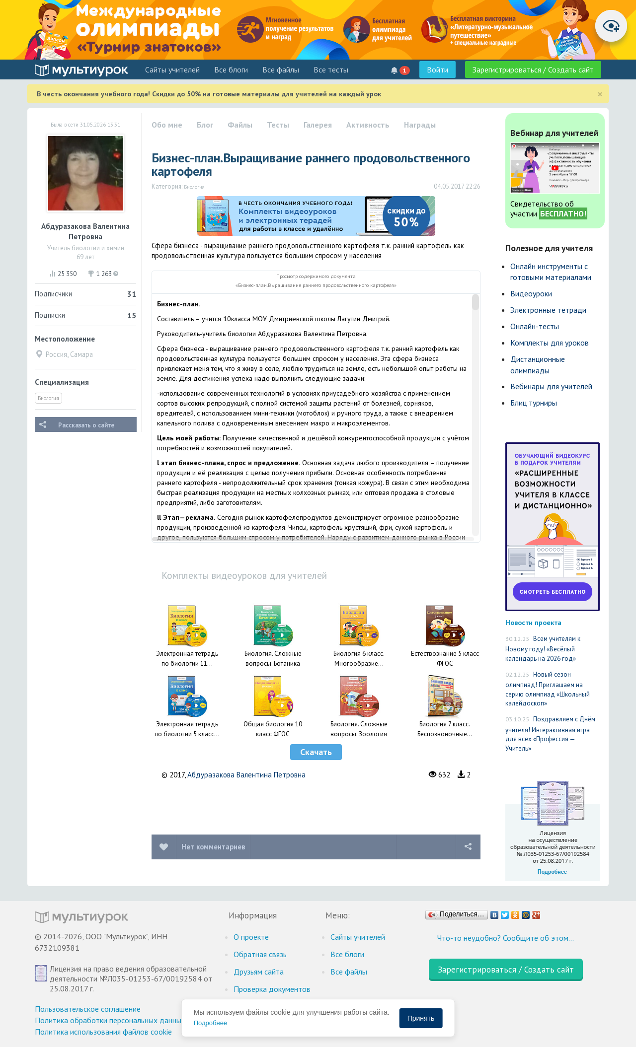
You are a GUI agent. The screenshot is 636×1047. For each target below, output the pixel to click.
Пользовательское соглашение (88, 1009)
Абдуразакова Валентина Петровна (246, 774)
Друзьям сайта (259, 972)
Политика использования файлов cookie (103, 1032)
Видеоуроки (531, 293)
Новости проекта (533, 622)
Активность (368, 125)
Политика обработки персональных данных (110, 1020)
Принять (421, 1018)
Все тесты (331, 69)
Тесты (278, 125)
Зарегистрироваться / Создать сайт (533, 69)
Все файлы (280, 69)
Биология (48, 398)
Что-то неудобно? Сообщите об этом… (505, 938)
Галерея (318, 125)
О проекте (251, 937)
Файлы (240, 125)
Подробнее (210, 1023)
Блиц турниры (533, 403)
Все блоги (231, 69)
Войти (437, 69)
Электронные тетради (548, 310)
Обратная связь (260, 954)
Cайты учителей (172, 69)
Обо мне (167, 125)
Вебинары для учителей (551, 386)
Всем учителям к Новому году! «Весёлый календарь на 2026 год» (542, 648)
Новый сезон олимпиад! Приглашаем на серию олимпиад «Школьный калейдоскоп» (547, 689)
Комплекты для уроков (549, 343)
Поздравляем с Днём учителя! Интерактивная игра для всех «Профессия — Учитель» (550, 734)
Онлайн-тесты (534, 326)
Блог (205, 125)
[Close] (600, 94)
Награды (420, 125)
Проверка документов (272, 989)
